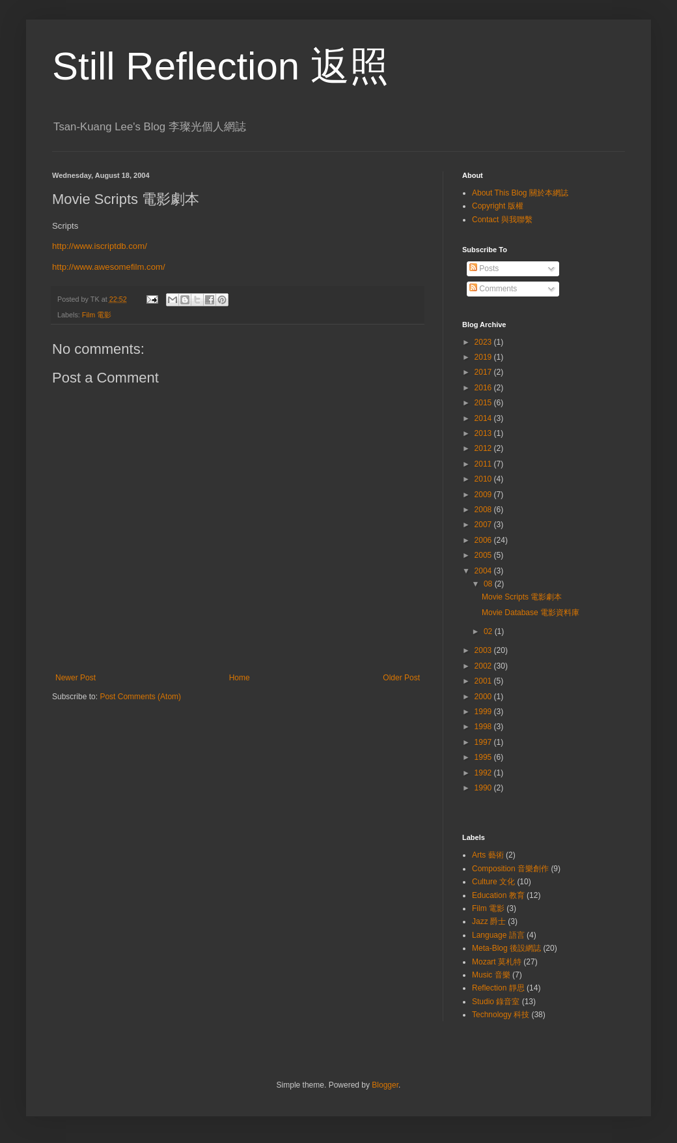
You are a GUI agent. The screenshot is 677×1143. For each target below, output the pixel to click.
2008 (484, 509)
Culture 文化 (493, 881)
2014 (484, 418)
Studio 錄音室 (495, 1001)
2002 (484, 666)
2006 (484, 540)
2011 (484, 464)
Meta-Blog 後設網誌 (506, 948)
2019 (484, 357)
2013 (484, 433)
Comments (493, 288)
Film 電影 (96, 315)
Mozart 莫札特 (496, 961)
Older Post (401, 677)
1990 (484, 787)
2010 (484, 479)
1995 (484, 757)
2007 (484, 524)
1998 (484, 726)
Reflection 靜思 (498, 987)
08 (489, 583)
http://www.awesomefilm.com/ (108, 267)
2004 (484, 570)
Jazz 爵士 (489, 921)
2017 (484, 372)
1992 (484, 772)
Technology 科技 (500, 1014)
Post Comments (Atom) (140, 696)
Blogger (385, 1085)
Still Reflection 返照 (220, 66)
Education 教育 (498, 895)
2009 (484, 494)
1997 (484, 742)
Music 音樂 (491, 974)
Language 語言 (498, 935)
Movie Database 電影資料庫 (530, 612)
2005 (484, 555)
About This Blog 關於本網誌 (520, 192)
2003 (484, 650)
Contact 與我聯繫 (502, 219)
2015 (484, 402)
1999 (484, 711)
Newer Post (75, 677)
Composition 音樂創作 (510, 868)
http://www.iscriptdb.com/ (99, 246)
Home (239, 677)
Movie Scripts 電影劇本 (522, 596)
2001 (484, 681)
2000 (484, 696)
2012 (484, 448)
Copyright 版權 (497, 205)
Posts (484, 268)
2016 (484, 387)
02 (489, 631)
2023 (484, 342)
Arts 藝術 (488, 855)
